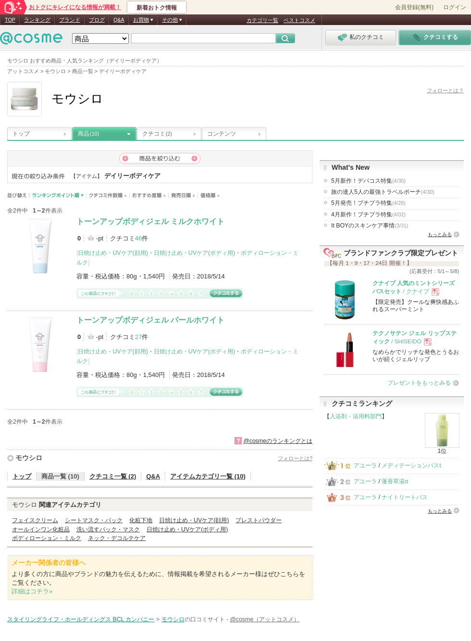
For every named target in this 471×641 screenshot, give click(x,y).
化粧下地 (140, 520)
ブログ (97, 20)
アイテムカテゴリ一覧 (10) (208, 476)
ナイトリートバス (405, 497)
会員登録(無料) (414, 7)
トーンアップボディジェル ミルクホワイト (150, 221)
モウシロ (28, 458)
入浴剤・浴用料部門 (356, 416)
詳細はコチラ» (32, 591)
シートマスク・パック (94, 520)
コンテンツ (221, 133)
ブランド (69, 20)
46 (138, 238)
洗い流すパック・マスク (108, 529)
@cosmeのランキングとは (277, 441)
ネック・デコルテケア (117, 538)
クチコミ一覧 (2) (112, 476)
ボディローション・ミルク (46, 538)
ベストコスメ (299, 20)
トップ (21, 133)
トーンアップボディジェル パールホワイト (150, 320)
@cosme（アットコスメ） (264, 619)
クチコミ (157, 133)
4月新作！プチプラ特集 (368, 214)
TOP (10, 20)
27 (138, 336)
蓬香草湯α (395, 481)
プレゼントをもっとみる (419, 382)
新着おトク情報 (156, 7)
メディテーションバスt (411, 465)
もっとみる (440, 234)
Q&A (118, 20)
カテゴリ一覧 (262, 20)
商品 (88, 133)
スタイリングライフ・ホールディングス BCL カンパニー (80, 619)
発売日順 (183, 195)
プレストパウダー (259, 520)
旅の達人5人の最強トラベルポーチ (382, 192)
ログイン (454, 7)
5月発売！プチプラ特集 (368, 203)
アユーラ (365, 465)
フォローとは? (295, 458)
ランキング (37, 20)
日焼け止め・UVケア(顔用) (113, 253)
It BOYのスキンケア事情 (369, 225)
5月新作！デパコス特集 (368, 180)
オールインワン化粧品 (41, 529)
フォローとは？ (445, 90)
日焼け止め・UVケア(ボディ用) (194, 253)
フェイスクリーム (35, 520)
